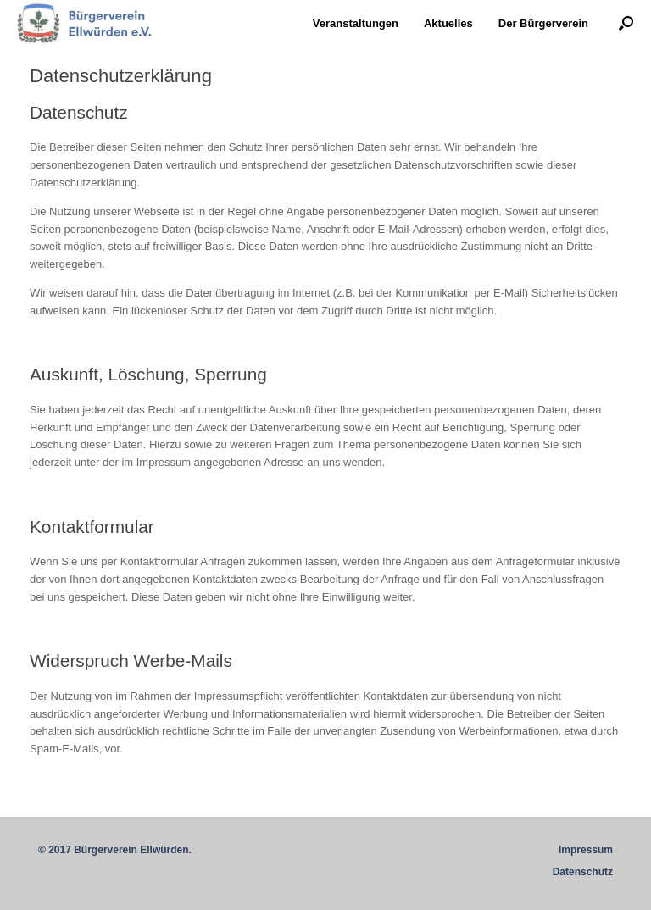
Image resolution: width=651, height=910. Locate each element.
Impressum (586, 850)
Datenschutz (583, 872)
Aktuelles (448, 23)
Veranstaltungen (355, 23)
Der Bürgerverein (543, 23)
